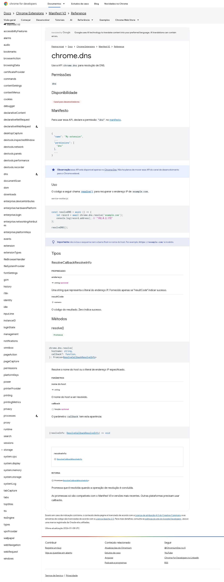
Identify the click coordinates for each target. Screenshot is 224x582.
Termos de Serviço (54, 575)
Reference (78, 13)
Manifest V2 (57, 13)
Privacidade (72, 575)
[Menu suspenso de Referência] (93, 20)
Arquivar (109, 557)
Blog (96, 3)
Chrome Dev (110, 169)
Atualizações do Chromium (118, 547)
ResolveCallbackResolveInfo (79, 357)
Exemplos (105, 20)
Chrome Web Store (125, 20)
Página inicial (58, 46)
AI (71, 20)
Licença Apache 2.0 (105, 519)
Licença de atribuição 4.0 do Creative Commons (158, 515)
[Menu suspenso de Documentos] (64, 4)
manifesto (115, 119)
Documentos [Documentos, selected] (54, 3)
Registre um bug (53, 547)
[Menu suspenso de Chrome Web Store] (139, 20)
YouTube (168, 552)
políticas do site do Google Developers (163, 519)
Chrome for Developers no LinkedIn (181, 557)
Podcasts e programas (116, 562)
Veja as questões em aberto (58, 552)
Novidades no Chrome (116, 3)
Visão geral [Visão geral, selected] (9, 20)
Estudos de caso (80, 3)
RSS (166, 562)
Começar (26, 20)
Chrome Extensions (30, 13)
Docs (7, 13)
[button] (20, 449)
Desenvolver (43, 20)
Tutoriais (59, 20)
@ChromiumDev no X (175, 547)
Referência (83, 20)
